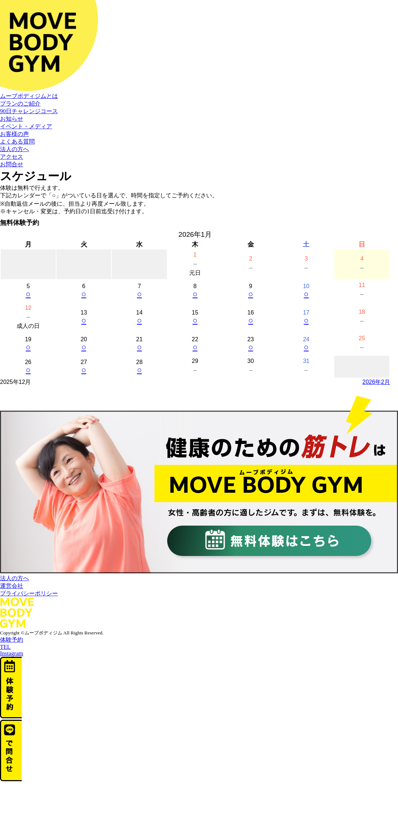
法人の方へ (14, 149)
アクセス (11, 157)
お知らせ (11, 119)
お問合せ (11, 164)
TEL (5, 647)
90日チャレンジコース (29, 111)
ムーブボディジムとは (29, 96)
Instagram (11, 653)
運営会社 (11, 586)
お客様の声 (14, 134)
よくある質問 (17, 141)
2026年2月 (376, 382)
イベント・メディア (26, 126)
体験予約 (11, 640)
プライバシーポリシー (29, 593)
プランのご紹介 (20, 103)
